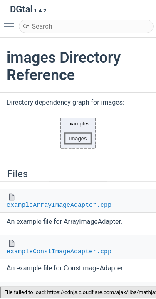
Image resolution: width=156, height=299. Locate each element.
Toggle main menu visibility (11, 22)
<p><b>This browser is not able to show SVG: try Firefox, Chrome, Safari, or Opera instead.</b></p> (78, 133)
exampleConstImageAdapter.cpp (59, 251)
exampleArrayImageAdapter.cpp (59, 205)
